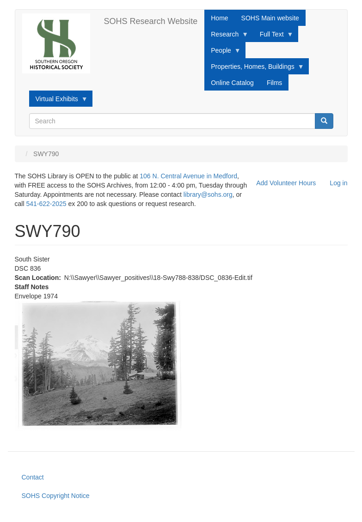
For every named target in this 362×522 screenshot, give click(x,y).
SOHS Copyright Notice (56, 495)
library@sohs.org (208, 194)
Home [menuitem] (219, 18)
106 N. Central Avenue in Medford (188, 176)
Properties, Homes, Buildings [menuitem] (254, 69)
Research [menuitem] (226, 36)
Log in (338, 183)
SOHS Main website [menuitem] (270, 18)
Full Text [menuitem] (273, 36)
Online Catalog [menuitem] (232, 82)
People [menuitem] (222, 53)
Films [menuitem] (274, 82)
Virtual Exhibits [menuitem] (58, 101)
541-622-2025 (46, 203)
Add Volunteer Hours (286, 183)
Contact (33, 477)
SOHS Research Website (151, 21)
